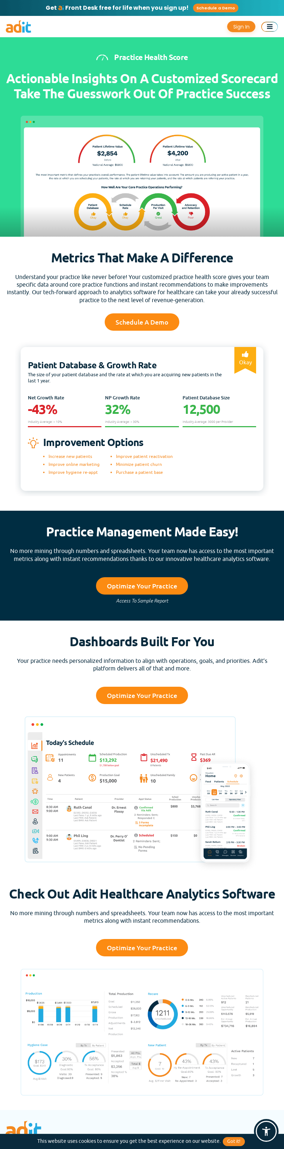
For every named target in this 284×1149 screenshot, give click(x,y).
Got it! (234, 1142)
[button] (266, 1131)
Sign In (241, 26)
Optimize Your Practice (142, 585)
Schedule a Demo (215, 8)
